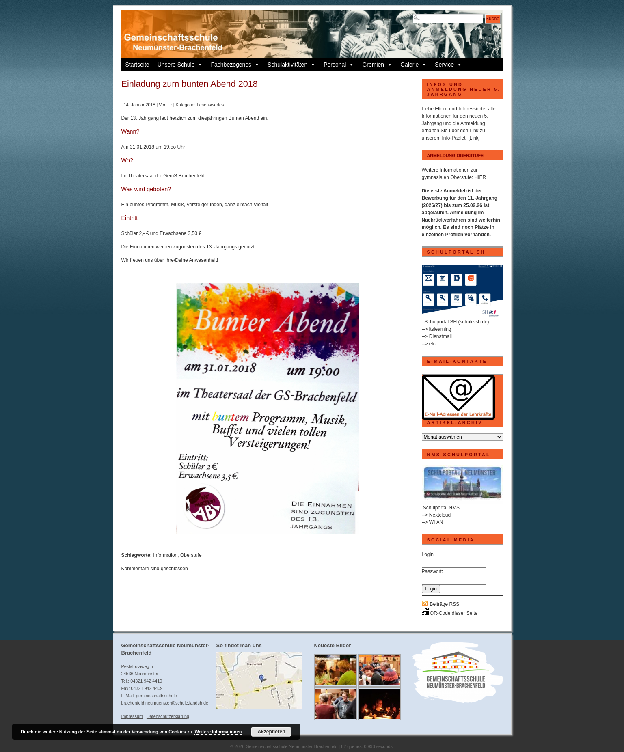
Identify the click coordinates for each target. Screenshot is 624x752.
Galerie (413, 64)
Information (165, 555)
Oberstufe (191, 555)
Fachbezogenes (235, 64)
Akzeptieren (271, 732)
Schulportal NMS (441, 508)
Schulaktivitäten (291, 64)
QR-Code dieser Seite (450, 613)
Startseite (137, 64)
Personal (339, 64)
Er (170, 104)
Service (448, 64)
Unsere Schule (180, 64)
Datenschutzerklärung (168, 716)
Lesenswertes (210, 104)
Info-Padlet (454, 138)
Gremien (377, 64)
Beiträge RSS (445, 604)
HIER (480, 177)
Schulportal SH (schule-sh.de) (456, 322)
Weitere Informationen (218, 731)
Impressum (132, 716)
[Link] (474, 138)
